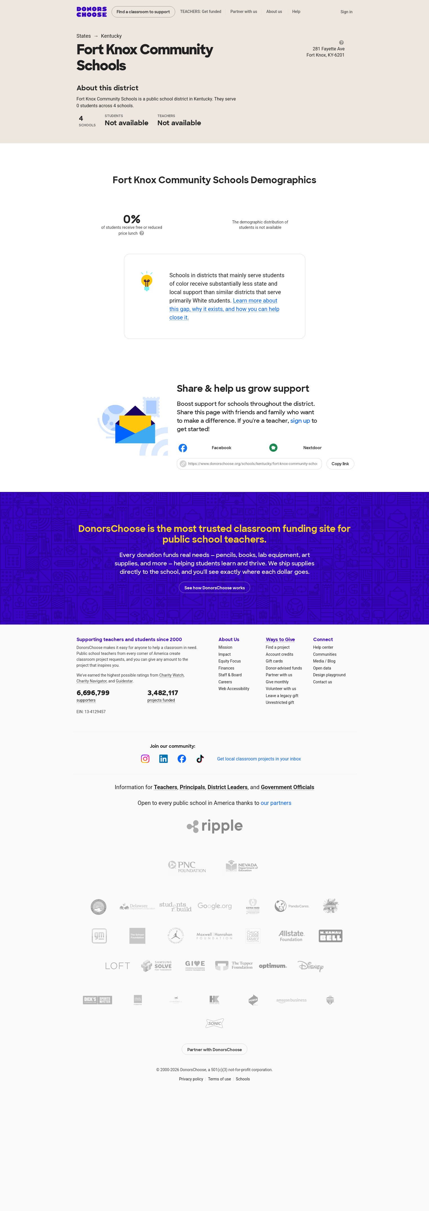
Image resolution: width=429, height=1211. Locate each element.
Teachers (165, 897)
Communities (325, 764)
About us (274, 11)
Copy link (340, 574)
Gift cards (274, 771)
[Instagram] (145, 869)
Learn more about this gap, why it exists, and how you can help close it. (224, 419)
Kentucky (111, 36)
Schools (243, 1188)
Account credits (280, 764)
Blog (331, 771)
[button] (265, 574)
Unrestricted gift (280, 813)
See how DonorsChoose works (215, 697)
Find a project (278, 757)
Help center (323, 757)
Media (318, 771)
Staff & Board (230, 785)
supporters (108, 805)
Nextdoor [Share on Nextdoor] (296, 558)
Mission (225, 757)
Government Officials (287, 897)
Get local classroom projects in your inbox (259, 869)
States (84, 36)
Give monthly (277, 792)
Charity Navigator (92, 791)
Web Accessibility (234, 799)
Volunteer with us (281, 799)
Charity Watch (171, 785)
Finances (226, 778)
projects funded (179, 805)
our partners (276, 913)
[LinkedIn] (163, 869)
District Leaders (228, 897)
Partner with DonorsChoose (214, 1158)
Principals (192, 897)
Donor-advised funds (284, 778)
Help (296, 11)
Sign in (347, 12)
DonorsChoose (92, 12)
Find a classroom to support (143, 11)
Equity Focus (230, 771)
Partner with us (243, 11)
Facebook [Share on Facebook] (205, 559)
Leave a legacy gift (282, 806)
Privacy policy (191, 1188)
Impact (225, 764)
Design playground (329, 785)
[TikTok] (200, 869)
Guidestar (124, 791)
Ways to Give (280, 750)
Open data (322, 778)
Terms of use (219, 1188)
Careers (225, 792)
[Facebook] (182, 869)
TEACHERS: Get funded (200, 11)
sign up (300, 531)
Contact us (322, 792)
